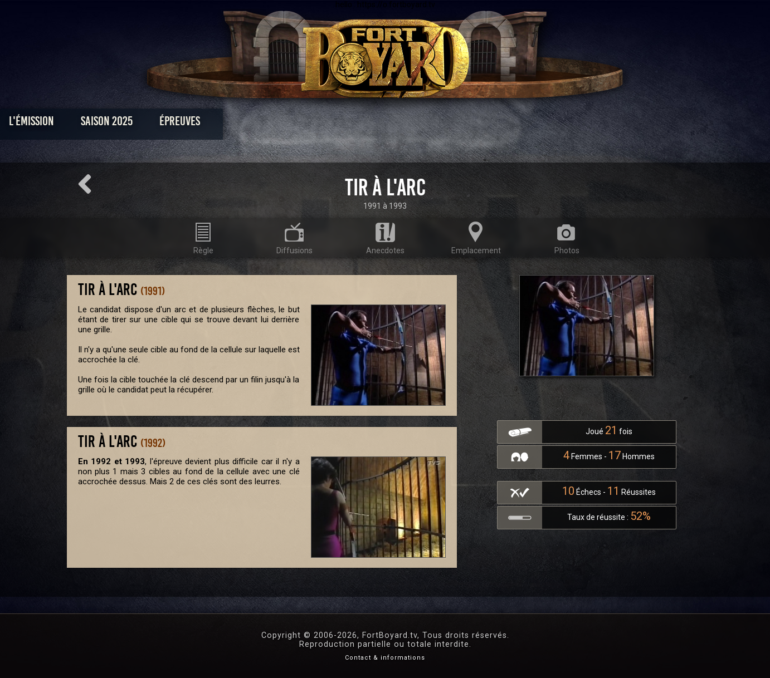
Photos (346, 124)
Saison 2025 (211, 124)
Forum (522, 124)
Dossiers (462, 124)
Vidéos (402, 124)
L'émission (135, 124)
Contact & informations (385, 657)
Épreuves (284, 124)
